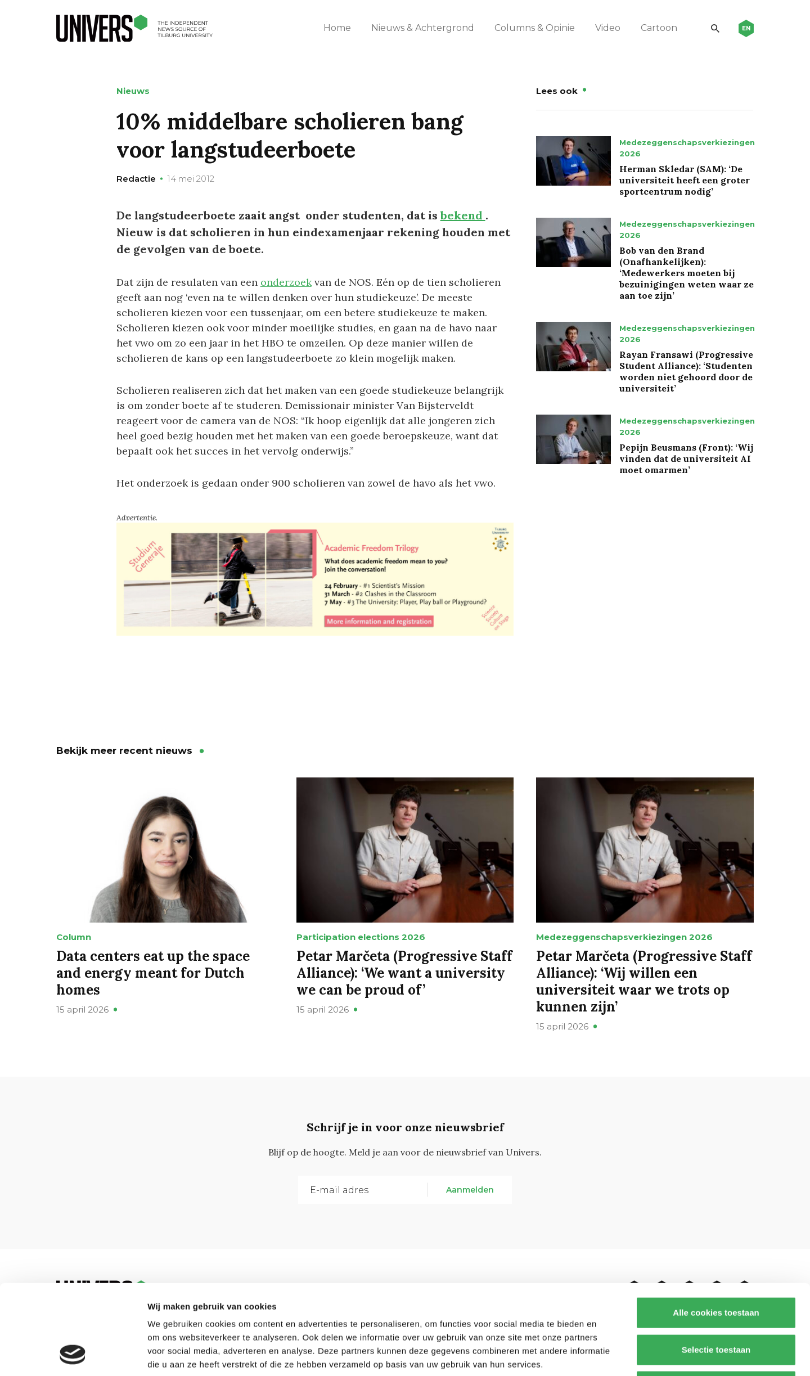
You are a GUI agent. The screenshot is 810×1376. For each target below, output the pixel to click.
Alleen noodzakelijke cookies (716, 1302)
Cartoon (659, 28)
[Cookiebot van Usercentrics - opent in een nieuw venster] (73, 1354)
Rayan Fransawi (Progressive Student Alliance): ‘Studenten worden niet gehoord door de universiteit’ (686, 371)
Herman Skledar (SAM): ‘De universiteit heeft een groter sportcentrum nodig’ (684, 180)
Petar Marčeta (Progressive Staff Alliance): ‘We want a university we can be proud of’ (404, 973)
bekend (462, 215)
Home (337, 28)
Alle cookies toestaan (716, 1228)
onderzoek (286, 282)
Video (607, 28)
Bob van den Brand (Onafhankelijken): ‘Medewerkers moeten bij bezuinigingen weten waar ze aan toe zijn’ (686, 273)
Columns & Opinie (534, 28)
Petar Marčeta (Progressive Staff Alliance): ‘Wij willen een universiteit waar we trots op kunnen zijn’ (644, 981)
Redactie (136, 178)
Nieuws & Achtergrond (422, 28)
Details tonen (607, 1354)
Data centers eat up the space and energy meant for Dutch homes (153, 973)
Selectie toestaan (716, 1265)
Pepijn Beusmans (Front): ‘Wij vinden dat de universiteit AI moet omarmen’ (686, 458)
